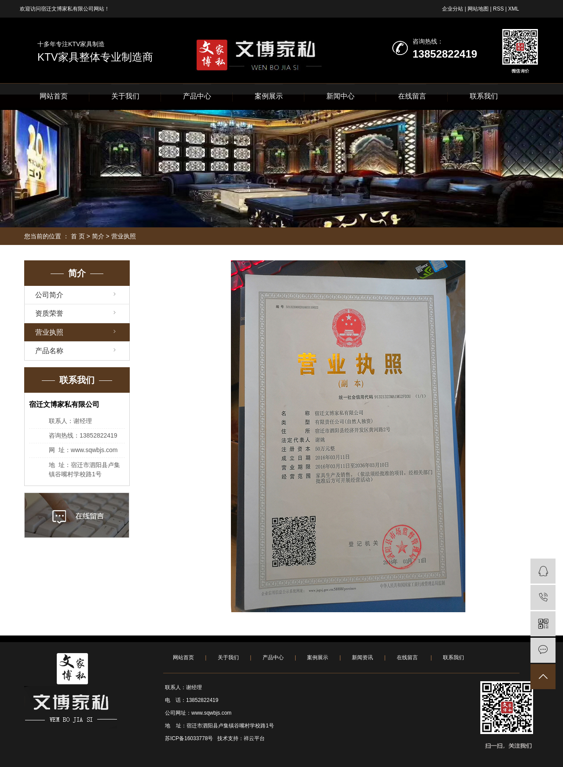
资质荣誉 (49, 313)
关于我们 (125, 96)
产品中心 (197, 96)
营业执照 (49, 332)
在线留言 (412, 96)
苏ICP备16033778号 (189, 738)
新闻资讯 (362, 657)
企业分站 (452, 9)
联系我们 (484, 96)
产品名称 (49, 350)
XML (513, 9)
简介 (98, 236)
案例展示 (269, 96)
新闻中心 (340, 96)
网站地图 (478, 9)
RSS (498, 9)
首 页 (78, 236)
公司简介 (49, 295)
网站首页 (54, 96)
